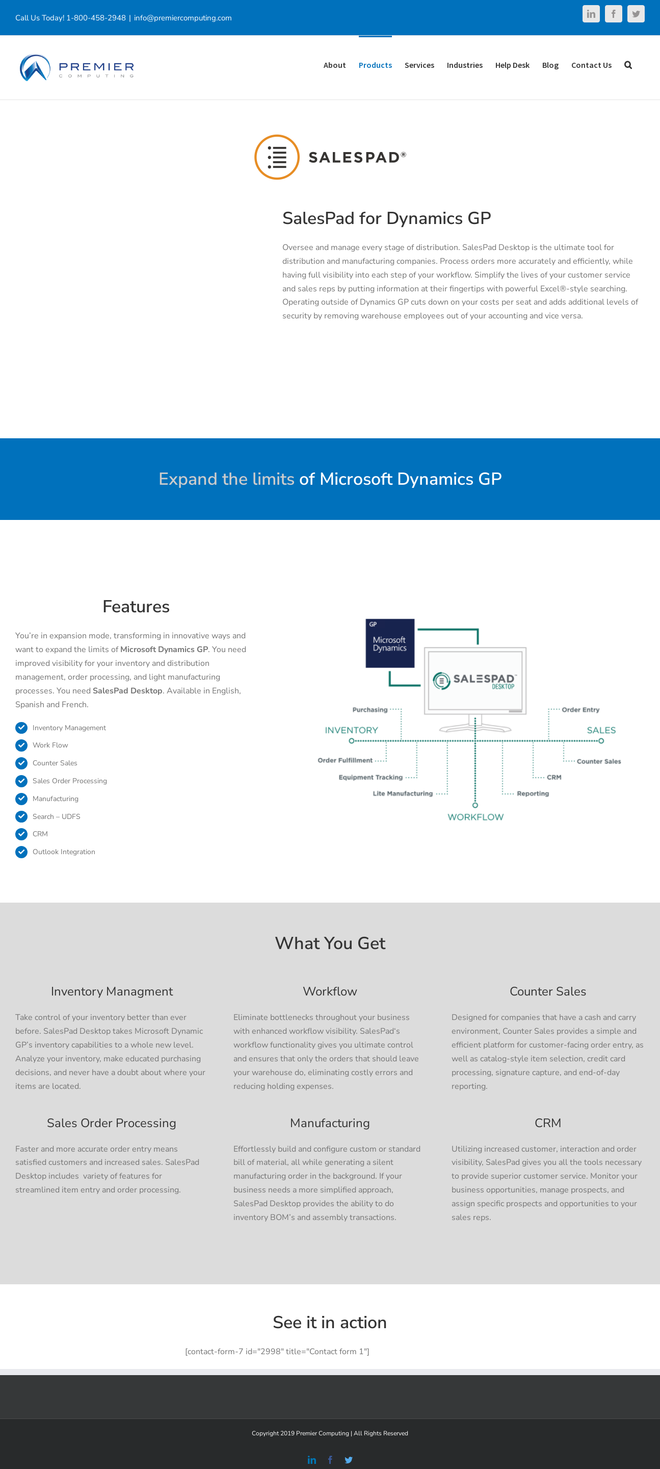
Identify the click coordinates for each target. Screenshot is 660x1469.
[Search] (628, 64)
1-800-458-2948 (96, 18)
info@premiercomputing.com (183, 18)
